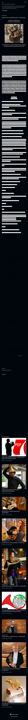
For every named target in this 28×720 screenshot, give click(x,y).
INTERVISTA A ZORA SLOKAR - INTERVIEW (13, 542)
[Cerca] (25, 2)
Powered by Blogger (14, 714)
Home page (4, 10)
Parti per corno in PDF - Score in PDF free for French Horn (13, 457)
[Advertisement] (14, 419)
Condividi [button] (3, 368)
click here (19, 355)
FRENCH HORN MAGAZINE (8, 4)
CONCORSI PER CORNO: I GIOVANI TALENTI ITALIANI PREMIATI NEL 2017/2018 (14, 610)
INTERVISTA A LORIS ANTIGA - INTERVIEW (13, 636)
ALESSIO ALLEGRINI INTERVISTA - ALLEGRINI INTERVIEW (11, 490)
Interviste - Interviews (7, 370)
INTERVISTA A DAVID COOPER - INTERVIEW (14, 586)
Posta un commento (9, 460)
